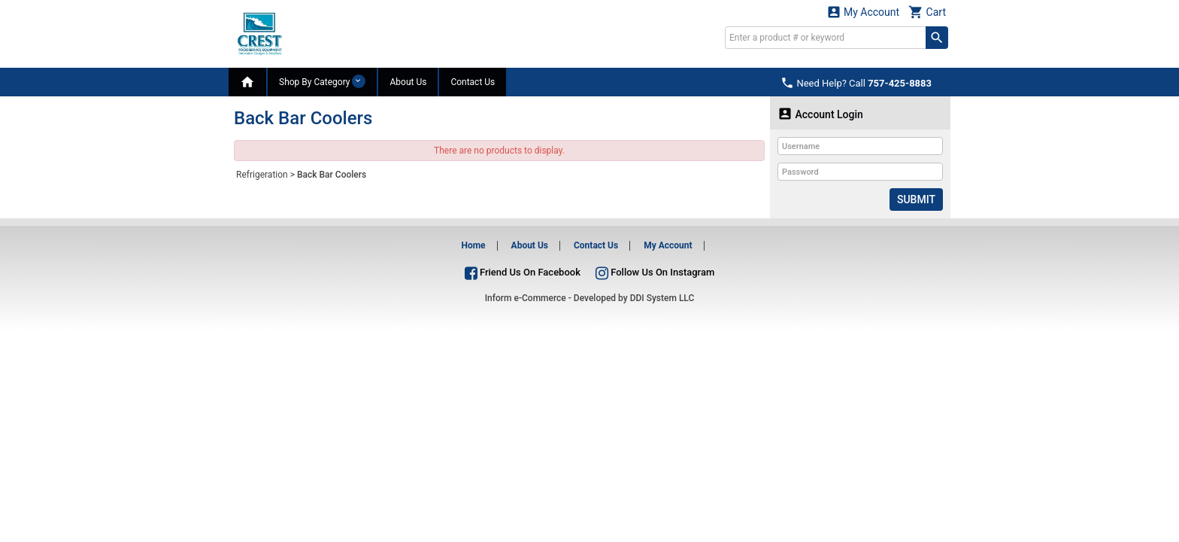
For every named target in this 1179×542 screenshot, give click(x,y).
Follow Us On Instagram (655, 272)
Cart (927, 12)
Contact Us (472, 82)
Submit (916, 199)
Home (473, 245)
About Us (407, 82)
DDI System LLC (662, 298)
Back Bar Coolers (331, 174)
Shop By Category (322, 81)
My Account (863, 12)
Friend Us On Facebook (522, 272)
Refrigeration (262, 174)
